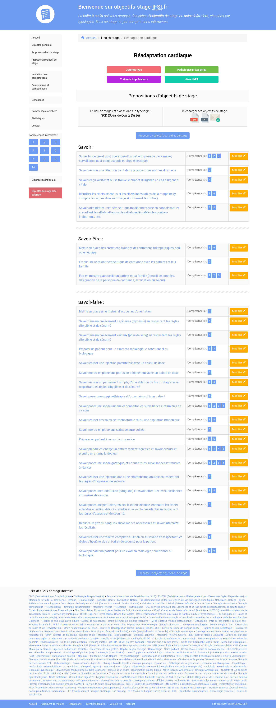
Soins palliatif (171, 649)
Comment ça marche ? (44, 111)
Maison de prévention (87, 680)
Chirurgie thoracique (224, 603)
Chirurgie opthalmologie (77, 607)
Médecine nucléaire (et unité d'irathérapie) (187, 652)
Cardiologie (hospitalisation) (89, 596)
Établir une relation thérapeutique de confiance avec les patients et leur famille (127, 264)
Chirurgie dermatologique (194, 624)
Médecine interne (102, 607)
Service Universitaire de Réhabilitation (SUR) (131, 596)
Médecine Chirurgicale (233, 642)
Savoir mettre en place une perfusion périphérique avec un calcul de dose (128, 373)
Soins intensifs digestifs (86, 663)
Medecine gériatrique (221, 624)
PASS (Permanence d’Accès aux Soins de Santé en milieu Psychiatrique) (176, 614)
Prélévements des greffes (104, 649)
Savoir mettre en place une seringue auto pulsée (111, 430)
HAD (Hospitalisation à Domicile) (149, 631)
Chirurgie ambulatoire (207, 631)
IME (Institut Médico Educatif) (205, 634)
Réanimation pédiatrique (74, 631)
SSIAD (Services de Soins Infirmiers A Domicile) (180, 610)
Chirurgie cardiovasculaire (216, 645)
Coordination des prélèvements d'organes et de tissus (178, 673)
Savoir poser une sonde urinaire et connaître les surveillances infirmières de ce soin (130, 408)
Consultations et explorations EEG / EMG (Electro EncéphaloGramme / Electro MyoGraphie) (194, 656)
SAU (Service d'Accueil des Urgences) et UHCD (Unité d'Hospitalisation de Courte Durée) (195, 607)
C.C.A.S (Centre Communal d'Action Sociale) (114, 603)
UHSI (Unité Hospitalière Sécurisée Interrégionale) (174, 666)
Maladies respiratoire (234, 617)
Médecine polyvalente (204, 680)
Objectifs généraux (42, 45)
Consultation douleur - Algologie (69, 656)
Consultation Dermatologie (163, 617)
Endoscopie (180, 645)
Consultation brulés (118, 670)
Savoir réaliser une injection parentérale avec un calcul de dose (122, 363)
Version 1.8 (116, 704)
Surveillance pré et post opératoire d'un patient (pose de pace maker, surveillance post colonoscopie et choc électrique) (125, 158)
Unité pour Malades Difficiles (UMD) (153, 680)
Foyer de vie (240, 680)
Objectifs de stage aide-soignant (44, 192)
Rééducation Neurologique (43, 603)
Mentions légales (95, 704)
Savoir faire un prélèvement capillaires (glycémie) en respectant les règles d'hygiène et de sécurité (129, 323)
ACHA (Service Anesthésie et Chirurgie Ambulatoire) (191, 670)
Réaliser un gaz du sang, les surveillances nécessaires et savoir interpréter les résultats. (129, 525)
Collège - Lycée (237, 600)
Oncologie (194, 645)
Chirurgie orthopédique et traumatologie (174, 638)
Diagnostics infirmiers (44, 180)
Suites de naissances (93, 620)
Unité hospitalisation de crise (80, 628)
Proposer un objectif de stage (44, 61)
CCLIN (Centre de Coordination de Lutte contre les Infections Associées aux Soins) (171, 684)
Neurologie (120, 607)
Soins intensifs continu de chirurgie (61, 645)
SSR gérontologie (161, 645)
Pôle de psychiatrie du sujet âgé (227, 620)
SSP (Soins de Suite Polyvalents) (102, 645)
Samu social (225, 680)
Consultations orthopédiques (57, 680)
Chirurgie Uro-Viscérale (41, 659)
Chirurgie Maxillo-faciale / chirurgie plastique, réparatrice (134, 663)
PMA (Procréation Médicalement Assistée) (52, 687)
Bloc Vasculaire (83, 610)
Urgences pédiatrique (64, 649)
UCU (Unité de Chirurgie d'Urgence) (82, 666)
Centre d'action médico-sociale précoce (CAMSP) (57, 684)
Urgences (34, 620)
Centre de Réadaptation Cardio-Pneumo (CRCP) (126, 628)
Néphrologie (138, 666)
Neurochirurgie (54, 607)
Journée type (134, 70)
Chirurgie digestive (169, 624)
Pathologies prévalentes (191, 70)
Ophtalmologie (62, 663)
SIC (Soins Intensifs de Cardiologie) (187, 687)
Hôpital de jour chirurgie (133, 649)
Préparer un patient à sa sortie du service (107, 439)
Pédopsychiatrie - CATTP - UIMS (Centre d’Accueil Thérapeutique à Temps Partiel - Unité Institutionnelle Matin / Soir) (154, 642)
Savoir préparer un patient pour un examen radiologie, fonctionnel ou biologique (125, 553)
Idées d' (191, 79)
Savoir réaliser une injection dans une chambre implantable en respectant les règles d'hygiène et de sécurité (129, 479)
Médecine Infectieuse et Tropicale (184, 659)
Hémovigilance (52, 666)
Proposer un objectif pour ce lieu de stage (162, 135)
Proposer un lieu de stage (45, 52)
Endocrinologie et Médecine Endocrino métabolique (122, 610)
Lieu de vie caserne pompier (116, 680)
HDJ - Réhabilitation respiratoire (190, 691)
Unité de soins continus (73, 642)
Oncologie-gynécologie (41, 670)
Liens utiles (38, 100)
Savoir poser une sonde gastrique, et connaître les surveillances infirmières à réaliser (129, 465)
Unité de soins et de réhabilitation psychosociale (79, 624)
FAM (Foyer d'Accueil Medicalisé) (109, 631)
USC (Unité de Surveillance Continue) (85, 673)
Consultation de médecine (194, 617)
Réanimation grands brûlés (146, 670)
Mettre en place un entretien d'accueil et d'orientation (115, 311)
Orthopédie (201, 620)
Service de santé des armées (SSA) (105, 684)
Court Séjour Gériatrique (74, 603)
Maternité (34, 645)
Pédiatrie (83, 649)
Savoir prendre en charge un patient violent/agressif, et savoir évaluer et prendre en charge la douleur (128, 451)
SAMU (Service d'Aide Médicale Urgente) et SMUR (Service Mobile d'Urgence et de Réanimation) (174, 677)
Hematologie (155, 649)
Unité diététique (58, 677)
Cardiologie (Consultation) (110, 652)
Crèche (72, 600)
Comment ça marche (52, 704)
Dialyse (126, 666)
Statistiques (38, 118)
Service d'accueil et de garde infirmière (144, 687)
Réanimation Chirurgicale (216, 663)
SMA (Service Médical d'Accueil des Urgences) (81, 670)
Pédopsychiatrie (49, 642)
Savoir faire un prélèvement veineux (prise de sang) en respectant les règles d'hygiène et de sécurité (130, 337)
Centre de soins (116, 624)
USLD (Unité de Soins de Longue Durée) (177, 628)
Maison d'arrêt (182, 680)
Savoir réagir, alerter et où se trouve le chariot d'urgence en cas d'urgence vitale (128, 182)
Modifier (239, 156)
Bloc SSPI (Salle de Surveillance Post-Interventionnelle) (86, 659)
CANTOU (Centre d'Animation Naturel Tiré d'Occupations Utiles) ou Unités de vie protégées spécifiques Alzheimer (161, 600)
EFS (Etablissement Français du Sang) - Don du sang (96, 691)
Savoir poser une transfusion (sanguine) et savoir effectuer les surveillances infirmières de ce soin (130, 493)
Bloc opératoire (122, 634)
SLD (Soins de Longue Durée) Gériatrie (149, 691)
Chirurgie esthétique (182, 631)
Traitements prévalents (134, 79)
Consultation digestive (81, 677)
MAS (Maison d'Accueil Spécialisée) (130, 638)
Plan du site (75, 704)
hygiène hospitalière (107, 677)
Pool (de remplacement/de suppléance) (99, 687)
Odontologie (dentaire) (222, 691)
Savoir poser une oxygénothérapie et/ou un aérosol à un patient (122, 396)
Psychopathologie (129, 656)
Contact (36, 125)
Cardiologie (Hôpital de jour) (78, 652)
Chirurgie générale (144, 634)
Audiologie (209, 666)
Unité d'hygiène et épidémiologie (144, 652)
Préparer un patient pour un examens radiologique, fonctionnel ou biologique (123, 351)
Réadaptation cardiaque (136, 645)
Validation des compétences (39, 76)
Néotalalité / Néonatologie (132, 659)
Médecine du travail (223, 673)
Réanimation (156, 659)
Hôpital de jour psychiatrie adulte (60, 620)
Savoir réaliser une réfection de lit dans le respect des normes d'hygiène (127, 170)
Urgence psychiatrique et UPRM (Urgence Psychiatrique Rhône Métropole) (93, 614)
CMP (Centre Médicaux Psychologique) (50, 596)
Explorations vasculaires (232, 684)
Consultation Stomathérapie (220, 659)
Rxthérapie (223, 666)
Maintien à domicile (153, 603)
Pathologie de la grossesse (183, 663)
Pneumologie (65, 610)
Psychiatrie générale (40, 624)
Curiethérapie (238, 666)
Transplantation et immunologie (127, 673)
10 (33, 167)
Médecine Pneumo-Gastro (171, 634)
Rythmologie (136, 607)
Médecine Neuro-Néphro (103, 656)
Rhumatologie (86, 600)
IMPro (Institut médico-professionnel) (171, 620)
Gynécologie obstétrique (42, 610)
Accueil (36, 37)
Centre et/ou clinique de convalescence (203, 649)
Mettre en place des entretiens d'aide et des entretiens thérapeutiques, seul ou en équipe (130, 250)
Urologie (215, 617)
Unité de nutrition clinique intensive (128, 620)
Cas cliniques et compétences (40, 87)
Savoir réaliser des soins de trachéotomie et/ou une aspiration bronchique (129, 420)
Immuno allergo (111, 666)
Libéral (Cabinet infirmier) (180, 603)
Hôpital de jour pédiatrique (217, 628)
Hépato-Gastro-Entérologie (142, 624)
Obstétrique (203, 603)
